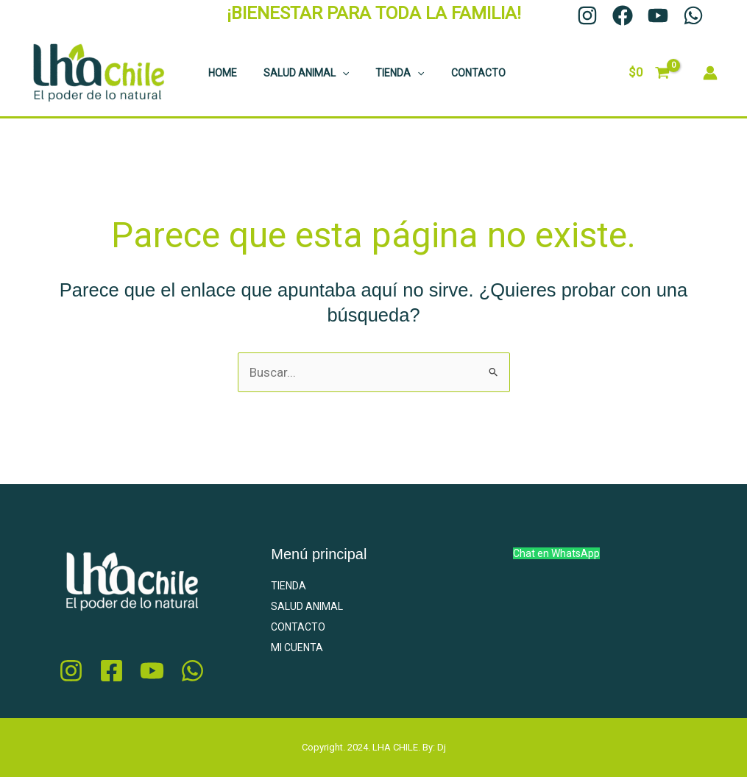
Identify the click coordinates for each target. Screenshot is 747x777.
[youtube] (152, 671)
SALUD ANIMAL (297, 73)
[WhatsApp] (693, 15)
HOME (219, 73)
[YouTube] (658, 15)
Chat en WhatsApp (556, 553)
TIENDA (385, 73)
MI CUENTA (297, 647)
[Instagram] (587, 15)
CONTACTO (458, 73)
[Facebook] (622, 15)
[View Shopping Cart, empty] (649, 72)
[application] (333, 73)
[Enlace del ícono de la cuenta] (710, 72)
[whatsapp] (192, 671)
